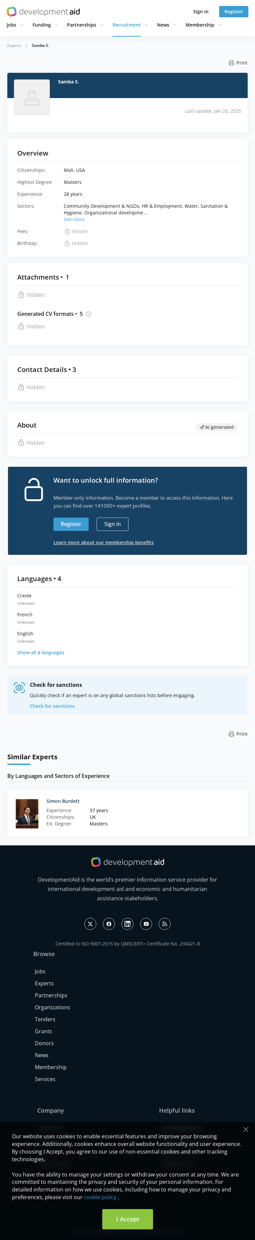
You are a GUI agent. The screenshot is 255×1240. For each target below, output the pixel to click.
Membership (200, 25)
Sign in (201, 11)
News (163, 25)
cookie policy (100, 1197)
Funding (42, 25)
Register (233, 11)
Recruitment (127, 25)
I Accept (127, 1219)
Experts (14, 45)
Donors (44, 1043)
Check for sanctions (52, 706)
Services (45, 1079)
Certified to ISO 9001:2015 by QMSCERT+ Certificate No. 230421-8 (127, 943)
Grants (43, 1031)
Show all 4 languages (40, 652)
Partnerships (81, 25)
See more (74, 219)
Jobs (11, 25)
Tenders (45, 1019)
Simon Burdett (63, 801)
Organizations (52, 1007)
